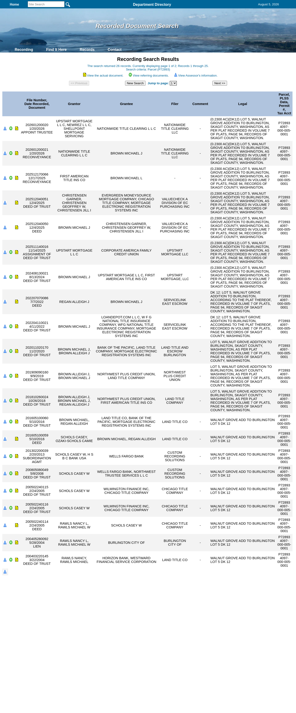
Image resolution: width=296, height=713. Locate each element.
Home (103, 656)
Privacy (146, 656)
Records (87, 50)
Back (84, 656)
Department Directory (152, 5)
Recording (24, 50)
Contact (115, 50)
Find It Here (56, 50)
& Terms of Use (163, 656)
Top (70, 656)
